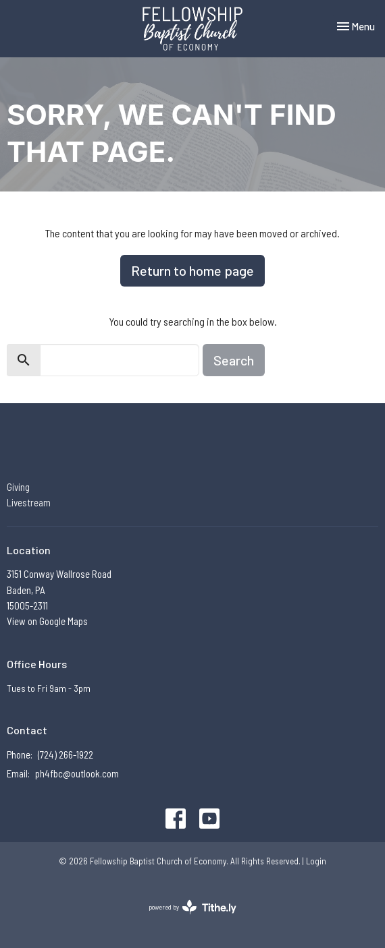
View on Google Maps (47, 621)
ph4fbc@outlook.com (77, 773)
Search (233, 360)
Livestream (29, 502)
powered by (192, 907)
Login (316, 861)
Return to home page (192, 270)
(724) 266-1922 (65, 754)
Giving (18, 487)
